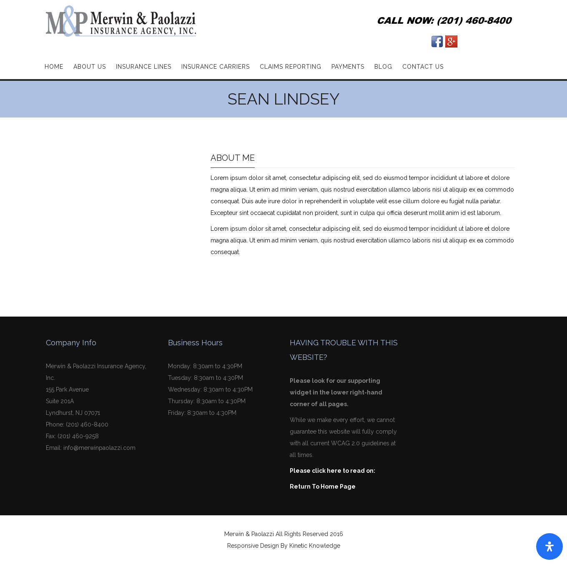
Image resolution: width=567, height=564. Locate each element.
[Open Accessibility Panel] (549, 546)
